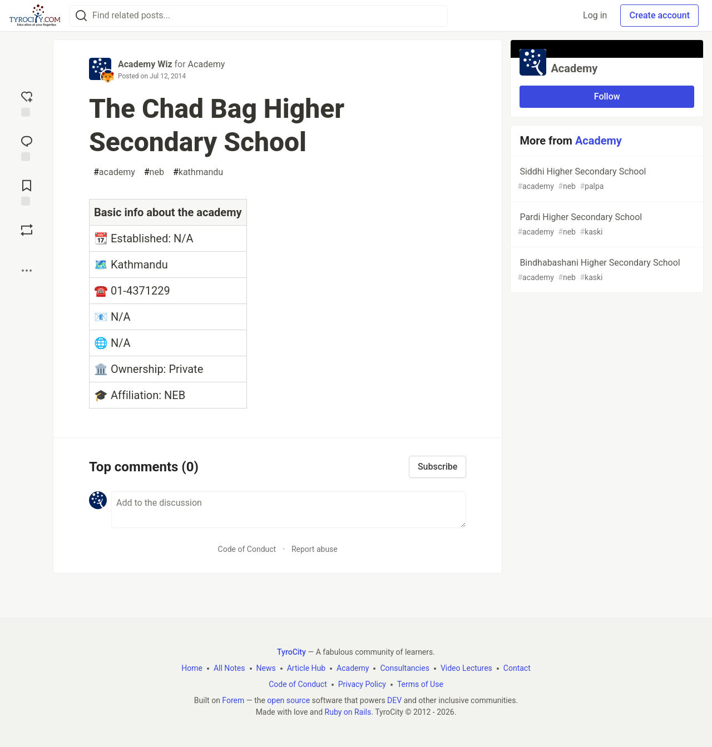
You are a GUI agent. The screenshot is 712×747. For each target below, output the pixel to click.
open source (288, 700)
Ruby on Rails (348, 712)
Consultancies (404, 668)
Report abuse (314, 549)
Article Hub (306, 668)
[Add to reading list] (26, 192)
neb (154, 172)
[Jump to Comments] (26, 147)
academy (114, 172)
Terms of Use (420, 684)
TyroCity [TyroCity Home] (291, 652)
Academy (206, 64)
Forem (233, 700)
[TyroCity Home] (35, 15)
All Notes (229, 668)
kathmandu (198, 172)
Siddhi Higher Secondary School (605, 179)
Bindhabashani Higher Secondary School (605, 270)
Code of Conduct (247, 549)
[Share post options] (27, 271)
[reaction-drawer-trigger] (26, 103)
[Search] (81, 16)
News (266, 668)
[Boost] (26, 230)
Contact (517, 668)
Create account (659, 15)
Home (191, 668)
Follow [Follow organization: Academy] (607, 96)
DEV (394, 700)
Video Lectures (466, 668)
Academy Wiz (145, 64)
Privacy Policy (362, 684)
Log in (595, 15)
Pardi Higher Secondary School (605, 225)
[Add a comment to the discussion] (289, 509)
